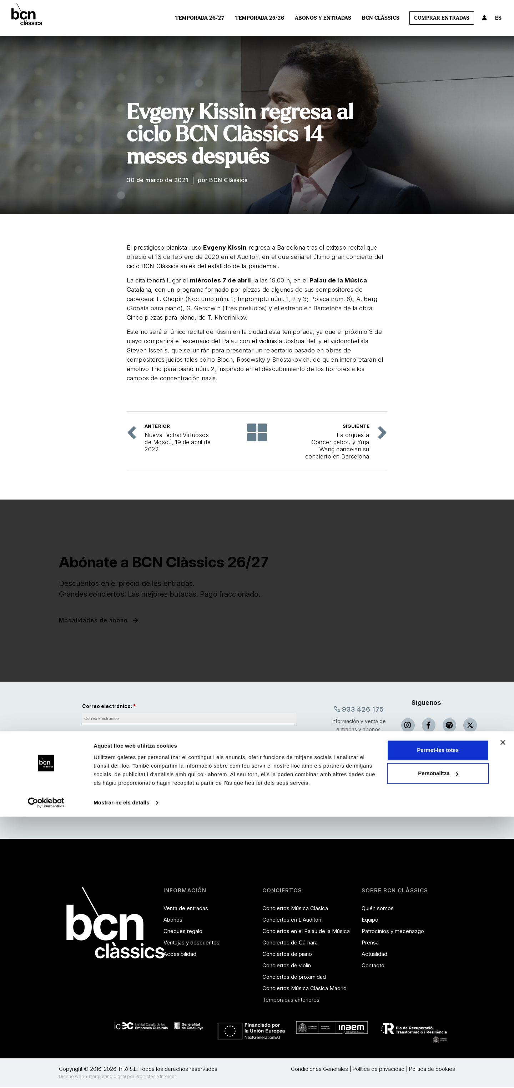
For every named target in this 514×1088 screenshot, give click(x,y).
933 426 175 (359, 709)
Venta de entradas (185, 909)
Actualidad (374, 954)
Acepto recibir (130, 780)
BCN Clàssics (380, 18)
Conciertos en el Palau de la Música (306, 931)
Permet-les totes (438, 1021)
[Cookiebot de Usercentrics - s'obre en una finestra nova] (46, 1074)
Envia (189, 807)
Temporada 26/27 (200, 18)
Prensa (370, 943)
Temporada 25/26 (259, 18)
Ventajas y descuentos (191, 943)
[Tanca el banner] (502, 1013)
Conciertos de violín (286, 966)
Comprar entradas (441, 18)
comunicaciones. (147, 780)
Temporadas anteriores (290, 1000)
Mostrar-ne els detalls (121, 1074)
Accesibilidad (179, 954)
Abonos (172, 920)
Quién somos (378, 909)
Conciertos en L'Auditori (291, 920)
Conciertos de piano (287, 954)
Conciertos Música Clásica (295, 909)
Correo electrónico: (107, 706)
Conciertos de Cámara (290, 943)
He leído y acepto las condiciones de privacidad (150, 764)
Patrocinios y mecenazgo (393, 931)
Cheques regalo (182, 931)
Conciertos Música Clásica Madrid (304, 989)
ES (498, 18)
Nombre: (93, 735)
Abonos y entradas (323, 18)
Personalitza (438, 1045)
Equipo (370, 920)
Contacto (373, 966)
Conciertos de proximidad (294, 977)
